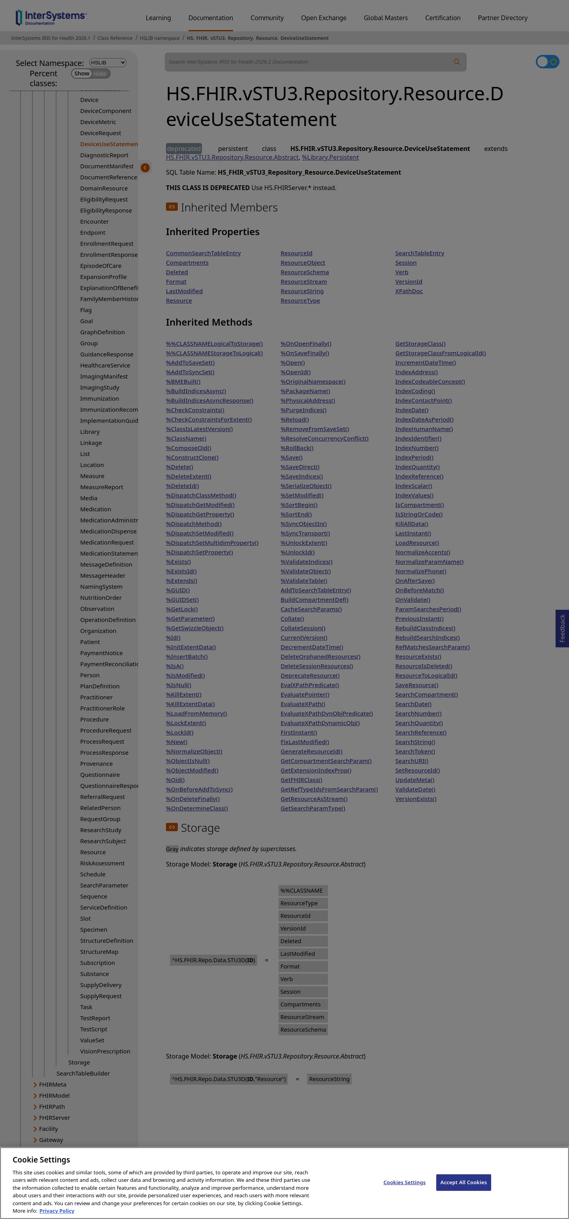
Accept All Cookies (464, 1192)
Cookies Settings (404, 1192)
